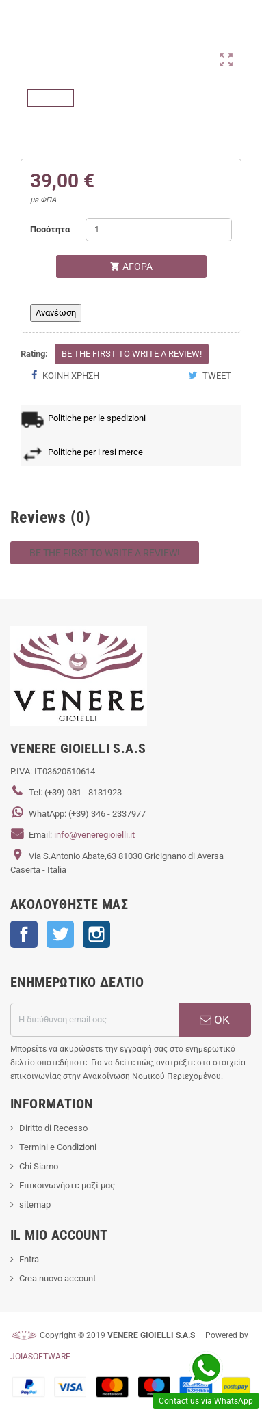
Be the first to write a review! (132, 354)
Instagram (96, 934)
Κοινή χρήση (65, 375)
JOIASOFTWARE (40, 1356)
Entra (29, 1259)
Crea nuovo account (57, 1278)
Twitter (60, 934)
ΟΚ (215, 1019)
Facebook (24, 934)
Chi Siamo (38, 1166)
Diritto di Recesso (53, 1128)
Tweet (209, 375)
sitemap (35, 1204)
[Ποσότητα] (159, 229)
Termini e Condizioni (57, 1147)
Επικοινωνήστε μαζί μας (67, 1185)
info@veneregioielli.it (94, 835)
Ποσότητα (50, 229)
